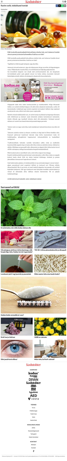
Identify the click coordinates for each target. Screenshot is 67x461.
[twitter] (59, 5)
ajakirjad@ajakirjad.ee (33, 456)
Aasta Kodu (33, 420)
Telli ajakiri (33, 434)
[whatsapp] (62, 5)
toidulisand (33, 179)
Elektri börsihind (33, 437)
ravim (27, 179)
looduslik (22, 179)
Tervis (33, 407)
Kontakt (33, 447)
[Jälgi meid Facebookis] (33, 451)
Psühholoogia (33, 411)
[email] (65, 5)
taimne (39, 179)
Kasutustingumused (33, 431)
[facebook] (57, 5)
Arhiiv (33, 427)
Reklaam (33, 444)
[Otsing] (63, 2)
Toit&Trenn (33, 414)
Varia (33, 417)
